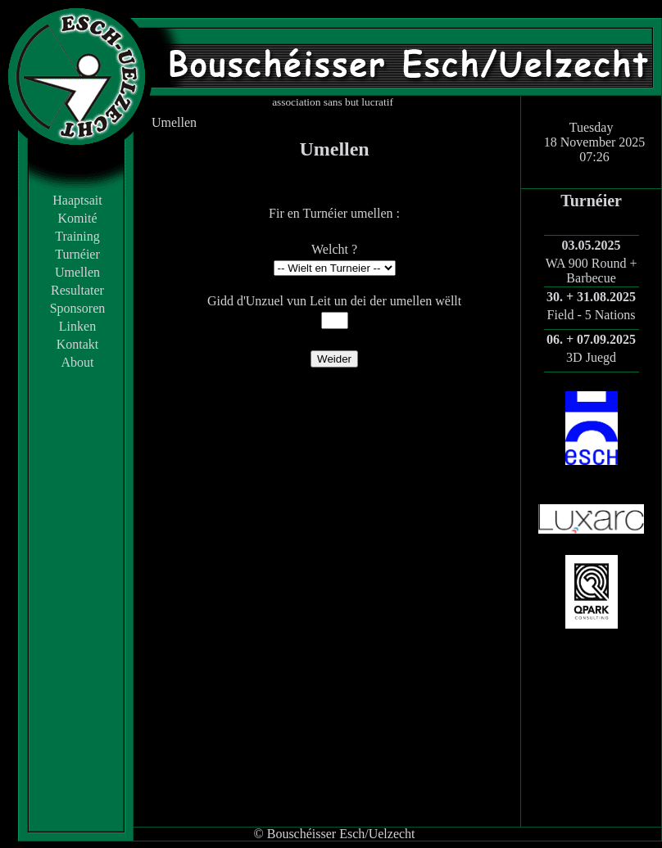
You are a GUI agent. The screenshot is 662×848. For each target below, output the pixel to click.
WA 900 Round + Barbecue (591, 270)
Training (77, 236)
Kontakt (78, 344)
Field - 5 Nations (591, 315)
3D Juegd (591, 357)
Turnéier (77, 254)
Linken (77, 326)
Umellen (77, 272)
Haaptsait (77, 200)
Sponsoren (78, 308)
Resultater (77, 290)
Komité (77, 218)
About (77, 362)
